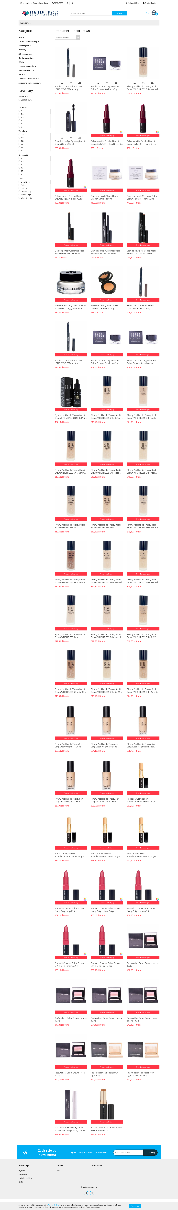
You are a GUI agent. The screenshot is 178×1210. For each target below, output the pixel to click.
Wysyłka (22, 1171)
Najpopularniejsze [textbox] (62, 37)
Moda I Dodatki (26, 70)
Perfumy (23, 49)
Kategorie (25, 23)
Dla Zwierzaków (26, 58)
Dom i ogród (25, 45)
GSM (21, 62)
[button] (24, 1165)
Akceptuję (135, 1206)
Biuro (22, 74)
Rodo (21, 1182)
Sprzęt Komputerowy (29, 41)
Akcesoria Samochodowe (30, 83)
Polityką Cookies (53, 1205)
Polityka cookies (25, 1178)
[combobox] (67, 37)
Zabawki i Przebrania (29, 78)
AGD (21, 37)
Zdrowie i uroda (26, 54)
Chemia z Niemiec (27, 66)
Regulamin (23, 1174)
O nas (57, 1171)
